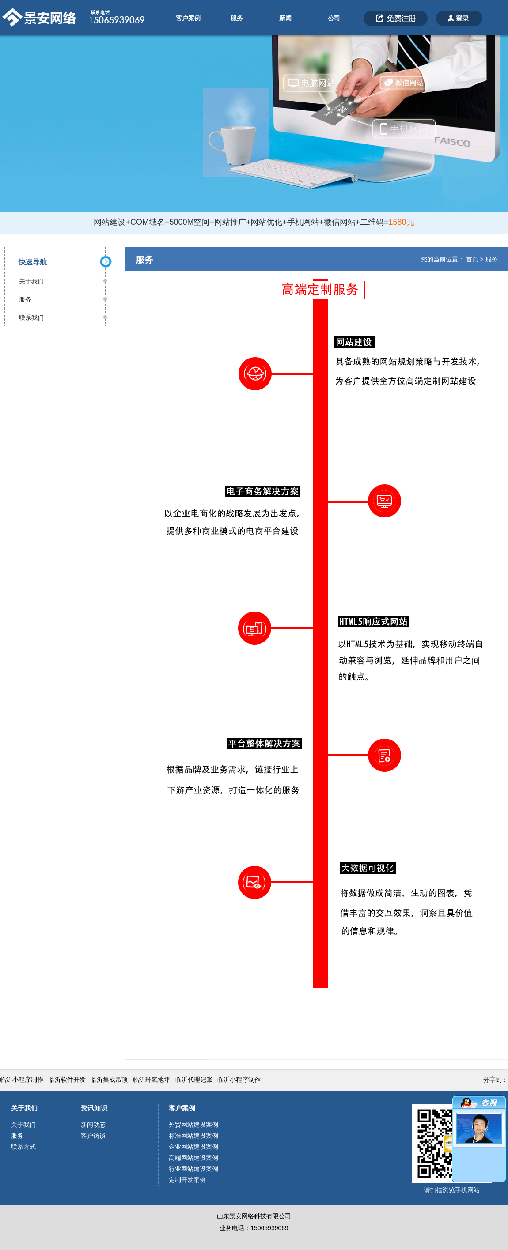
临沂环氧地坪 (151, 1079)
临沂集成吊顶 (109, 1079)
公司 (334, 18)
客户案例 (188, 18)
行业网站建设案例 (193, 1168)
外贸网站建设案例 (193, 1124)
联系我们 (31, 317)
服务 (237, 18)
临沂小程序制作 (21, 1079)
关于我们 (31, 281)
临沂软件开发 (67, 1079)
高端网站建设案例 (193, 1157)
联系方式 (23, 1146)
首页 (472, 259)
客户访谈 (93, 1135)
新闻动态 (93, 1124)
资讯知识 (94, 1108)
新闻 (285, 18)
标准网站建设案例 (193, 1135)
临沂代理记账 (193, 1079)
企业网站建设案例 (193, 1146)
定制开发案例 (187, 1179)
